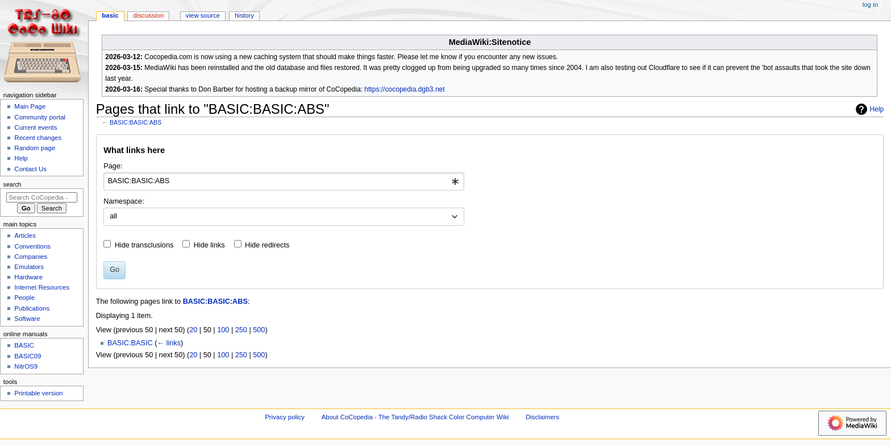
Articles (25, 235)
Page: (112, 166)
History (244, 15)
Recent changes (37, 137)
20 (193, 330)
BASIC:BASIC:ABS (135, 122)
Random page (34, 147)
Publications (31, 308)
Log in (870, 4)
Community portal (39, 117)
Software (27, 318)
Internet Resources (41, 287)
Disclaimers (542, 417)
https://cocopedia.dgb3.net (404, 89)
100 (223, 330)
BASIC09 (27, 356)
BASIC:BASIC (130, 343)
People (24, 297)
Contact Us (30, 169)
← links (169, 343)
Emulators (29, 266)
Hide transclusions (144, 245)
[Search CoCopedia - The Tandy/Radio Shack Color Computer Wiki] (41, 197)
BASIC (110, 15)
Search (12, 184)
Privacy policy (285, 417)
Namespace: (123, 201)
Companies (30, 256)
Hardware (28, 277)
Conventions (32, 246)
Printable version (38, 393)
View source (203, 15)
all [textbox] (113, 216)
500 (259, 330)
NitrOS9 (26, 366)
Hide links (209, 245)
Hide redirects (267, 245)
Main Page (29, 106)
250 (241, 330)
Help (868, 109)
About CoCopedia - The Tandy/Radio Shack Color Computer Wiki (415, 417)
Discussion (149, 15)
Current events (35, 127)
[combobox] (283, 181)
